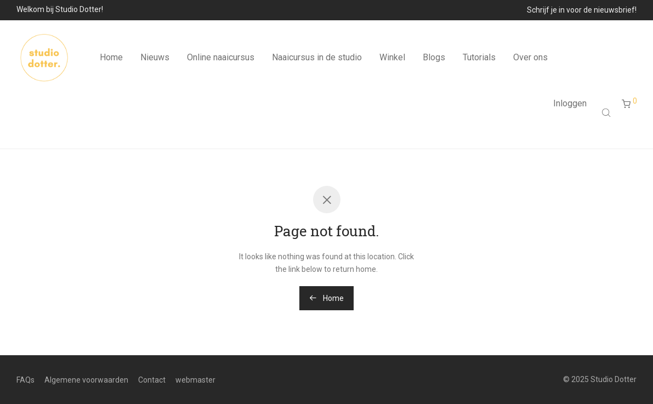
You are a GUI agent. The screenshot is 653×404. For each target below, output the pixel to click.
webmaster (195, 379)
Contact (152, 379)
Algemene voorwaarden (86, 379)
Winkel (392, 57)
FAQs (25, 379)
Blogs (434, 57)
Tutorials (479, 57)
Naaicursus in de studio (317, 57)
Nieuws (154, 57)
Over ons (530, 57)
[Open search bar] (607, 112)
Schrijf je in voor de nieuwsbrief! (582, 10)
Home (111, 57)
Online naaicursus (220, 57)
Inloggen (570, 103)
